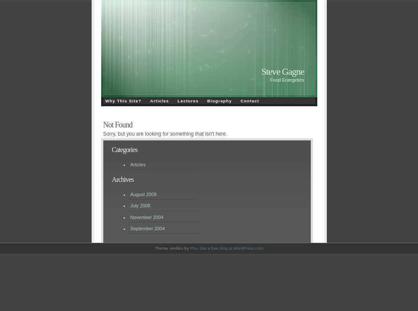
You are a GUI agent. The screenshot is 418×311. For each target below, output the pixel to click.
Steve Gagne (283, 72)
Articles (159, 100)
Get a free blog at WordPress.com (231, 248)
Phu (194, 248)
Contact (249, 100)
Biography (219, 100)
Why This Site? (123, 100)
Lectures (188, 100)
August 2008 (144, 194)
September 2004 (148, 228)
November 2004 (147, 217)
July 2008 (140, 205)
